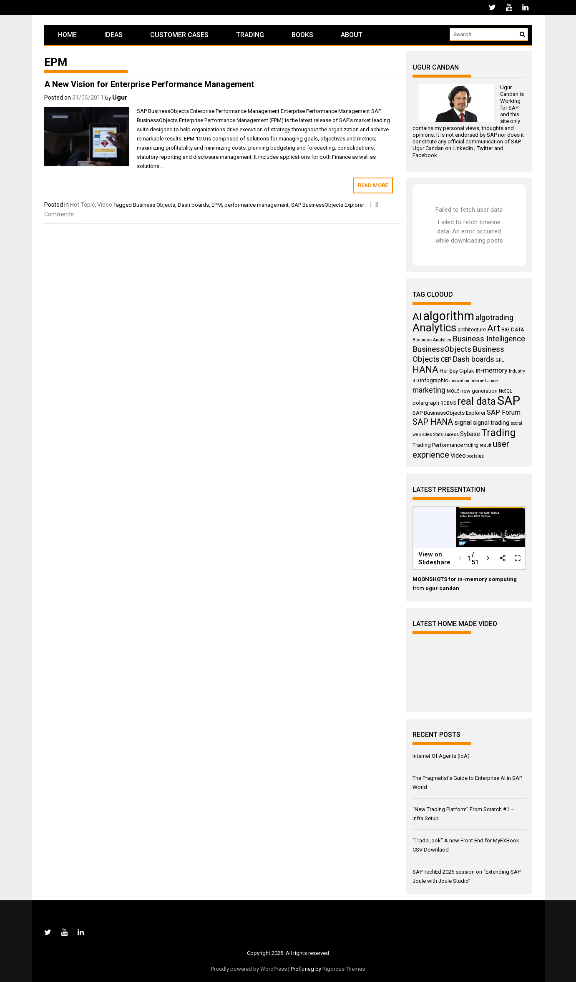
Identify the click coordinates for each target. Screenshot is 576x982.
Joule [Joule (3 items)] (492, 380)
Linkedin (463, 148)
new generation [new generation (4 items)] (479, 391)
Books (302, 35)
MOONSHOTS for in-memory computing (465, 579)
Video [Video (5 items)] (458, 455)
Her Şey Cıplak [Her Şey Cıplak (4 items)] (457, 371)
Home (67, 35)
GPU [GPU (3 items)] (500, 360)
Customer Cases (179, 35)
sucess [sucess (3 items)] (451, 434)
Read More (373, 185)
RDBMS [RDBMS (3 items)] (448, 403)
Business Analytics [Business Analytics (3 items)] (432, 340)
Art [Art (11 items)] (493, 328)
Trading (250, 35)
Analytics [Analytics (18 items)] (434, 327)
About (351, 35)
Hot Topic (82, 204)
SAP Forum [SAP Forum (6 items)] (504, 412)
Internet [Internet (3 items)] (478, 380)
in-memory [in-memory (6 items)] (491, 370)
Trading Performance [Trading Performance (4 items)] (438, 445)
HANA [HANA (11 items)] (425, 369)
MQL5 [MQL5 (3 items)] (453, 391)
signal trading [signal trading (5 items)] (491, 422)
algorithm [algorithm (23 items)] (448, 316)
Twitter (485, 148)
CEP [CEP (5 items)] (446, 359)
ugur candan (442, 588)
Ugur (120, 97)
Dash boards (193, 205)
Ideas (113, 35)
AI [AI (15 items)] (417, 317)
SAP (513, 108)
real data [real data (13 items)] (476, 401)
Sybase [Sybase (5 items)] (470, 434)
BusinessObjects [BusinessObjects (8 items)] (442, 349)
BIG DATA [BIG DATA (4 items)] (512, 329)
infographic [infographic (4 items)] (434, 380)
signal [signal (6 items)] (463, 422)
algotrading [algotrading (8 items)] (494, 317)
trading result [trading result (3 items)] (477, 445)
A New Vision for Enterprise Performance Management (149, 84)
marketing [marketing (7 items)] (429, 390)
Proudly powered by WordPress (249, 969)
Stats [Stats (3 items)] (438, 434)
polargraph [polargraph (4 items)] (426, 403)
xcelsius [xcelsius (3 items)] (475, 456)
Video (104, 204)
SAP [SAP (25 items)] (508, 400)
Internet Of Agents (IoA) (441, 756)
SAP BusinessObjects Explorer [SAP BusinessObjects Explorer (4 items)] (449, 413)
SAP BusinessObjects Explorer (327, 205)
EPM (216, 205)
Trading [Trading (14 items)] (498, 432)
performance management (256, 205)
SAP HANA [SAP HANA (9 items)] (433, 422)
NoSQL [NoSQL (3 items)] (505, 391)
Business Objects (154, 205)
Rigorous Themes (343, 969)
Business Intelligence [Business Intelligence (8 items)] (489, 338)
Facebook (425, 155)
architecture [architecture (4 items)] (472, 329)
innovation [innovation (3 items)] (459, 380)
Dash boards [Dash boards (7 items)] (473, 359)
